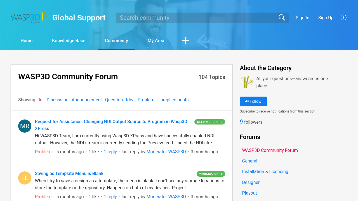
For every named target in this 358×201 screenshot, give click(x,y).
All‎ (40, 99)
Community (116, 40)
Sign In (302, 17)
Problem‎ (146, 99)
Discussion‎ (58, 99)
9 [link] (241, 122)
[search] (202, 18)
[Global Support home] (30, 17)
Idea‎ (130, 99)
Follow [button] (253, 101)
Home (26, 40)
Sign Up (326, 17)
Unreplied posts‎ (173, 99)
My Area (156, 40)
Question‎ (114, 99)
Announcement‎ (87, 99)
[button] (343, 17)
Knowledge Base (68, 40)
